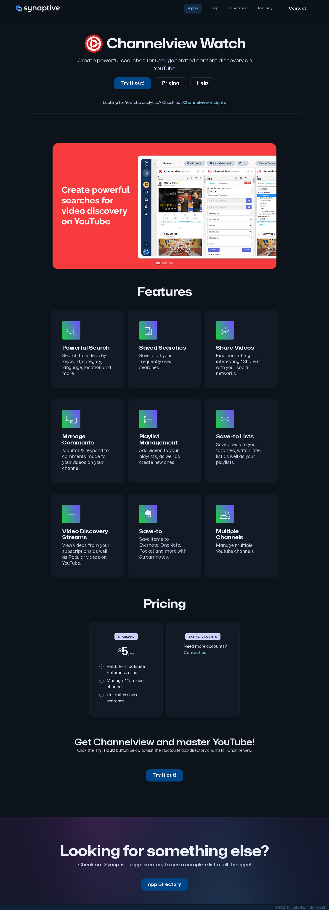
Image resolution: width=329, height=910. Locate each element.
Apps (193, 8)
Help (214, 8)
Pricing (170, 83)
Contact (297, 8)
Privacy (265, 8)
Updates (238, 8)
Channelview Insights (204, 102)
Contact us (195, 653)
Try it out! (133, 83)
